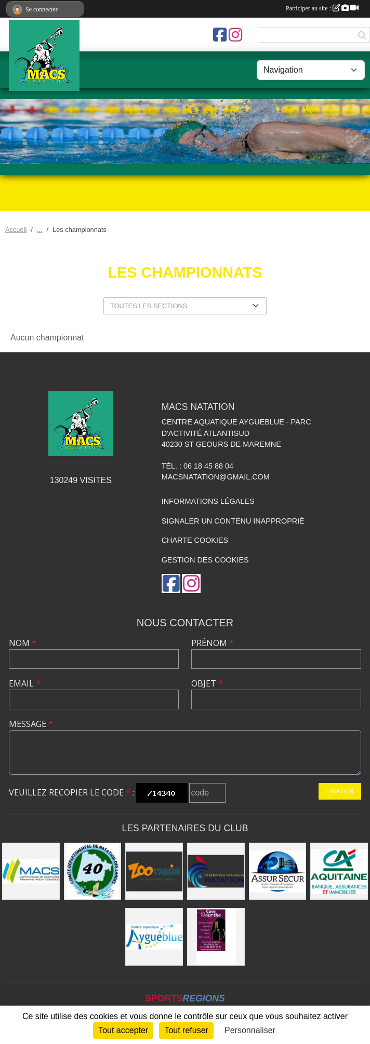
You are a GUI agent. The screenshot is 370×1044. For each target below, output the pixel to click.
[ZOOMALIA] (154, 871)
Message (31, 724)
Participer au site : (322, 8)
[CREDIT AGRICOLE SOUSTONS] (339, 871)
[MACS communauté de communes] (31, 871)
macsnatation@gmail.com (216, 477)
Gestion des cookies (205, 560)
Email (25, 683)
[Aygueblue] (154, 937)
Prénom (212, 643)
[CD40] (93, 871)
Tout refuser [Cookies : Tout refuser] (186, 1030)
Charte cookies (195, 540)
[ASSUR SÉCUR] (278, 871)
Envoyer (339, 791)
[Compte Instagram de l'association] (235, 35)
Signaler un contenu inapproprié (233, 521)
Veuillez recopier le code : (71, 792)
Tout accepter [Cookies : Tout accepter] (123, 1030)
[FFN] (216, 871)
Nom (22, 643)
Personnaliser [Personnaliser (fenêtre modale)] (249, 1030)
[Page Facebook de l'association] (220, 35)
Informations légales (208, 501)
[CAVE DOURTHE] (216, 937)
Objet (207, 683)
